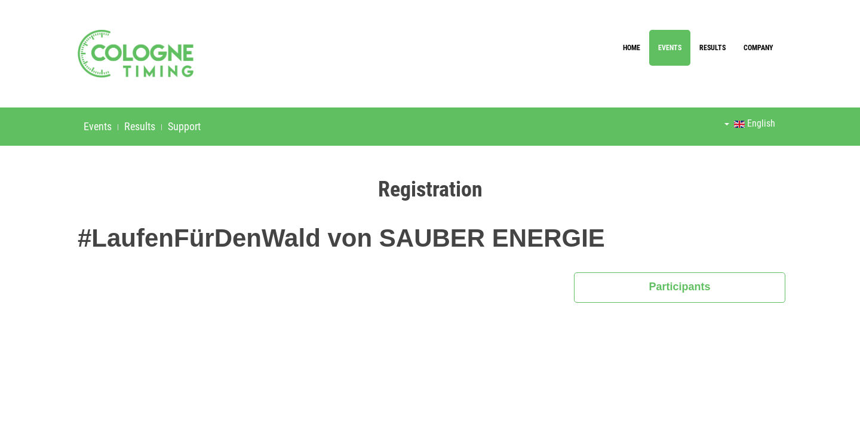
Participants (680, 287)
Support (184, 126)
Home (631, 48)
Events (669, 48)
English (749, 123)
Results (712, 48)
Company (758, 48)
